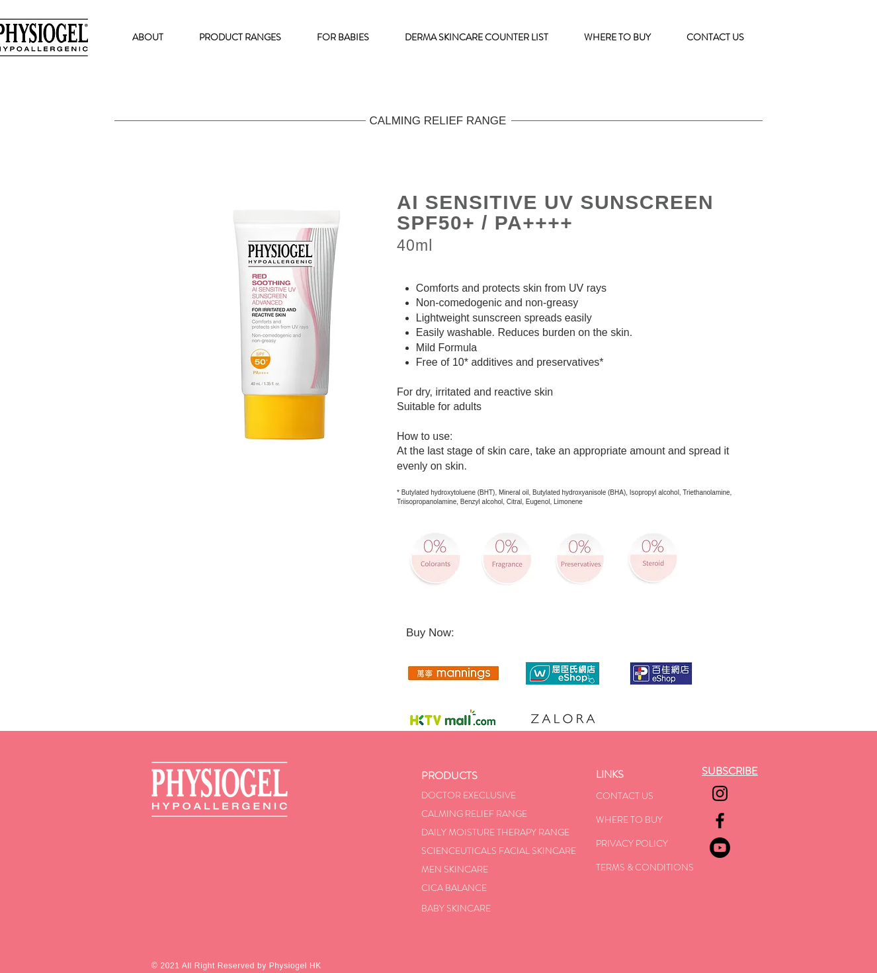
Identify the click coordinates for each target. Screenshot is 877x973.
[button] (240, 37)
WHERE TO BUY (629, 819)
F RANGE (508, 813)
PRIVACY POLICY (632, 843)
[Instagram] (720, 793)
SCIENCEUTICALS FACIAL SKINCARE (498, 850)
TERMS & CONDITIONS (645, 867)
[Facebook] (720, 820)
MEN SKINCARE (454, 869)
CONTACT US (624, 795)
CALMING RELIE (455, 813)
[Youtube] (720, 847)
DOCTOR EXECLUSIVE (468, 795)
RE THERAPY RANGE (526, 832)
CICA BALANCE (454, 887)
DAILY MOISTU (452, 832)
